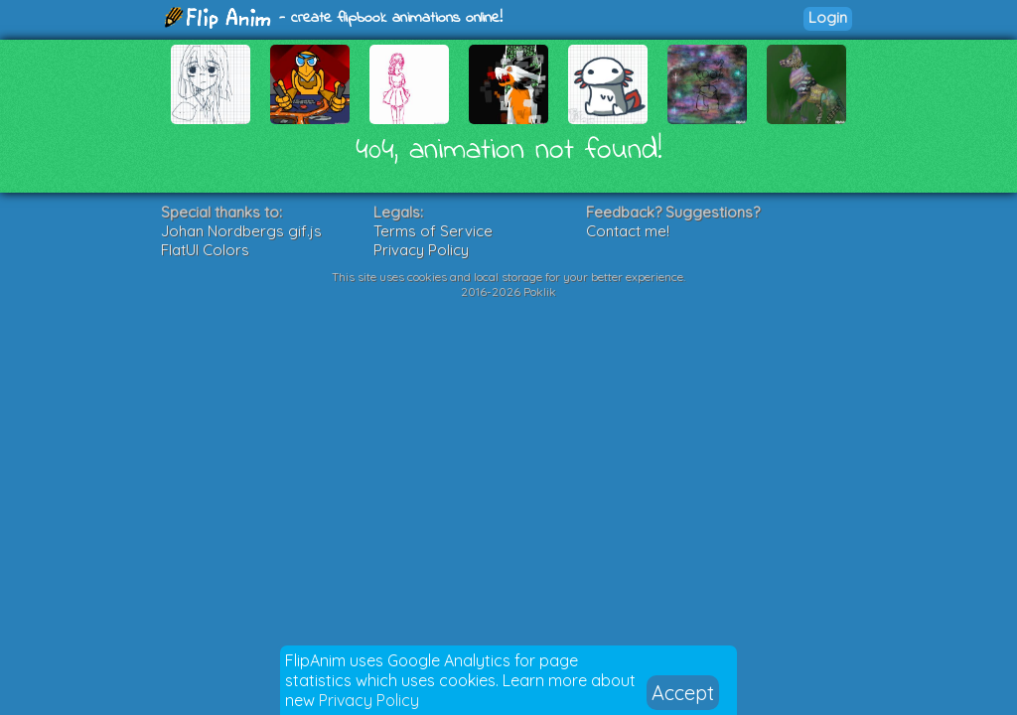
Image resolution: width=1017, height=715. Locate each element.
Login (827, 17)
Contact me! (627, 230)
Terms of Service (433, 230)
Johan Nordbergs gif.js (241, 230)
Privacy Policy (369, 700)
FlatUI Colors (205, 249)
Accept (683, 692)
